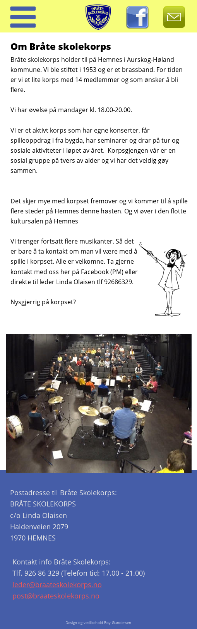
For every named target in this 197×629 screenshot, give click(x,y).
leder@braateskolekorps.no (57, 584)
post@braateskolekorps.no (55, 595)
